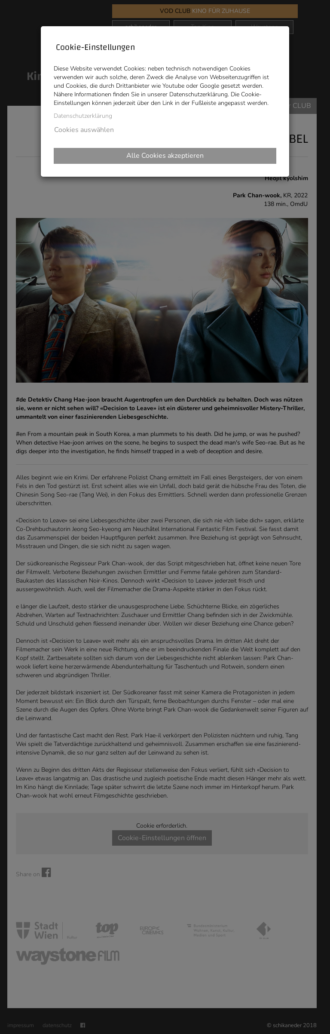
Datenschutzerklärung (83, 116)
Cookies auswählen (84, 130)
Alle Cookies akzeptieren (165, 155)
